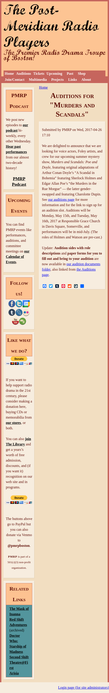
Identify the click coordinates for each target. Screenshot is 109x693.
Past (70, 73)
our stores (13, 423)
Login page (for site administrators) (83, 687)
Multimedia (38, 79)
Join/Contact (14, 79)
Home (9, 73)
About (86, 79)
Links (72, 79)
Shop (82, 73)
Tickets (38, 73)
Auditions (23, 73)
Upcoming (54, 73)
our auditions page (61, 199)
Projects (57, 79)
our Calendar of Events (18, 256)
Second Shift (19, 657)
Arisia (14, 673)
